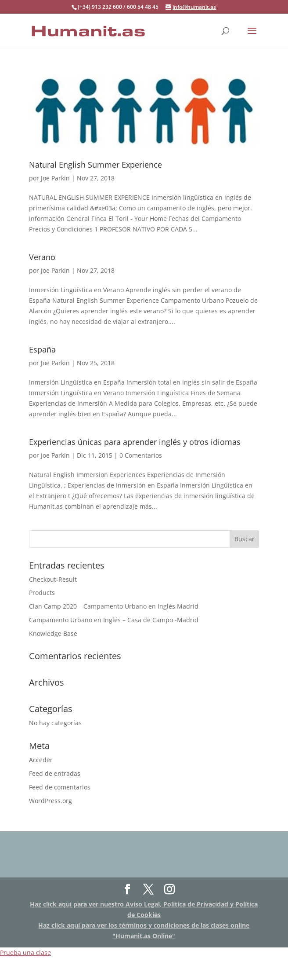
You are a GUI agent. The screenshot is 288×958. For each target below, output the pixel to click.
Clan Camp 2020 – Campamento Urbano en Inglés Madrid (113, 606)
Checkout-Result (53, 579)
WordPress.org (50, 800)
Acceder (41, 760)
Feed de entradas (54, 773)
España (42, 349)
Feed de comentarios (59, 787)
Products (42, 592)
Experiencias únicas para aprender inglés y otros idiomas (135, 442)
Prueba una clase (25, 952)
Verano (42, 257)
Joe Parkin (55, 178)
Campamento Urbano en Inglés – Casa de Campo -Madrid (113, 620)
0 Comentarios (140, 455)
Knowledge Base (53, 633)
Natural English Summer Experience (95, 164)
